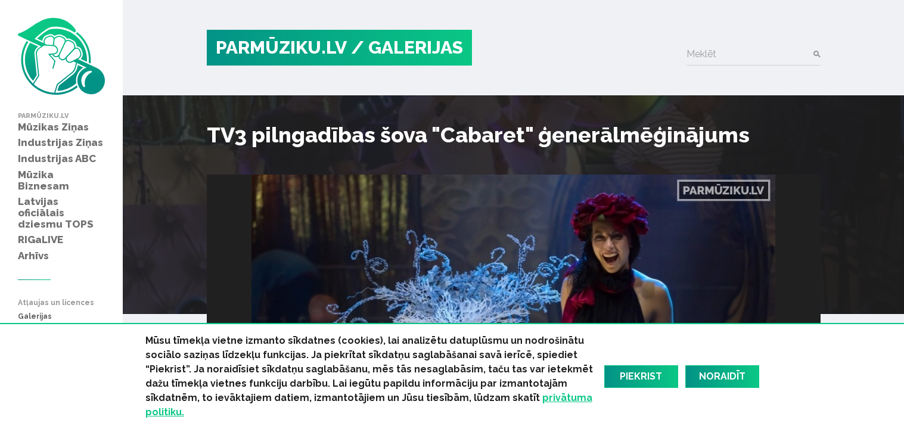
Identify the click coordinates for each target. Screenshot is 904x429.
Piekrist (641, 376)
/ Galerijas (407, 47)
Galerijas (35, 317)
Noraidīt (722, 376)
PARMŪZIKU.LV (281, 47)
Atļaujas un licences (56, 303)
